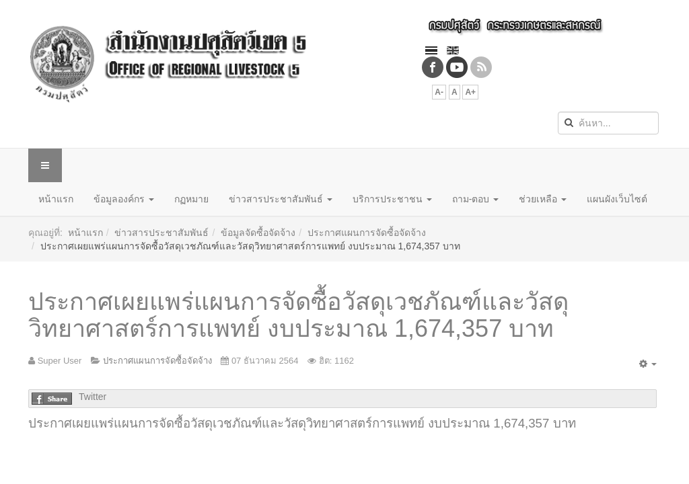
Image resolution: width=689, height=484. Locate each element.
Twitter (92, 396)
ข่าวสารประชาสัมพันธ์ (280, 199)
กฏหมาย (191, 199)
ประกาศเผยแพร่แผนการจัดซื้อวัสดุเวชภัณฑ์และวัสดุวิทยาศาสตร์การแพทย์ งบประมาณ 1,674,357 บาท (298, 315)
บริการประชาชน (392, 199)
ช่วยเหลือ (543, 199)
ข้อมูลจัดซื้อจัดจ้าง (258, 232)
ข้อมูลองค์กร (124, 199)
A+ (470, 92)
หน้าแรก (55, 199)
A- (439, 92)
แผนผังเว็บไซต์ (617, 199)
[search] (608, 123)
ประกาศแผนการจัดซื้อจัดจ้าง (366, 232)
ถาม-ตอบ (475, 199)
